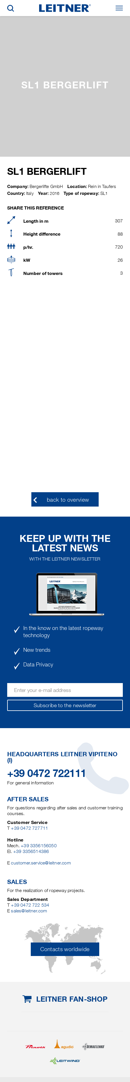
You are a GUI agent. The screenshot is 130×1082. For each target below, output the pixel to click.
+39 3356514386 (31, 851)
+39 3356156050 (39, 845)
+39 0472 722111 (46, 773)
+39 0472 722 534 (30, 905)
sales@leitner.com (29, 911)
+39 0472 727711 (29, 828)
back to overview (68, 500)
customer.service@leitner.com (40, 863)
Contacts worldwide (64, 949)
